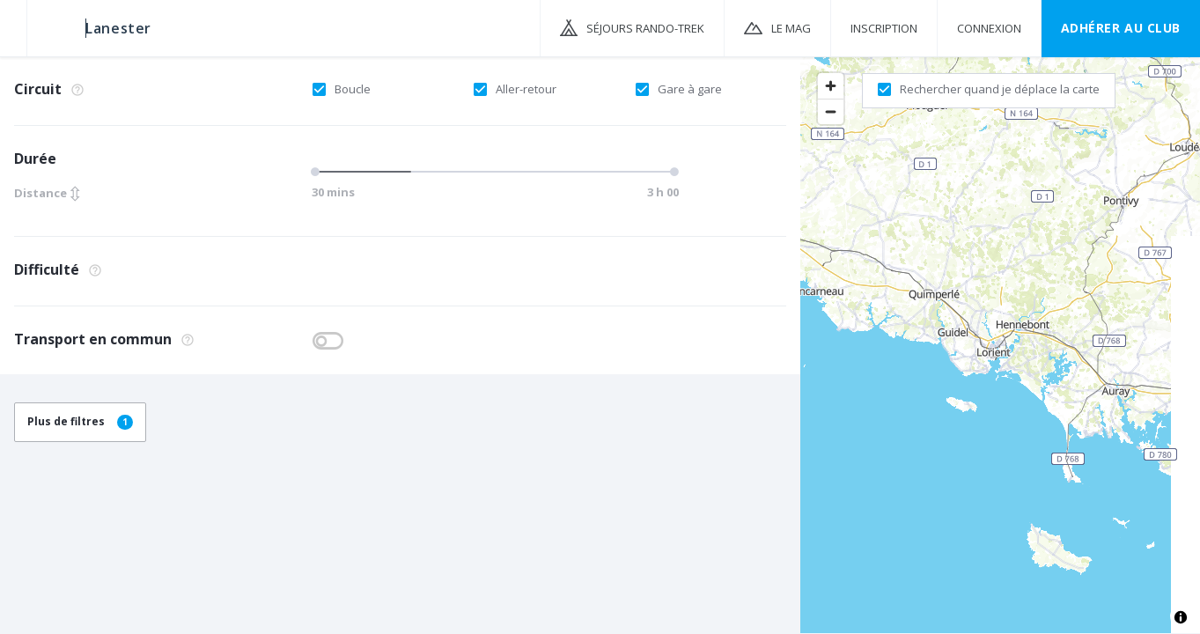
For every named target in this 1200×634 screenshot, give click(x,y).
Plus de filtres (80, 421)
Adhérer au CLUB (1121, 27)
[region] (1000, 344)
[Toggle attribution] (1180, 617)
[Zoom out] (830, 111)
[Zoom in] (830, 86)
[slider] (318, 172)
